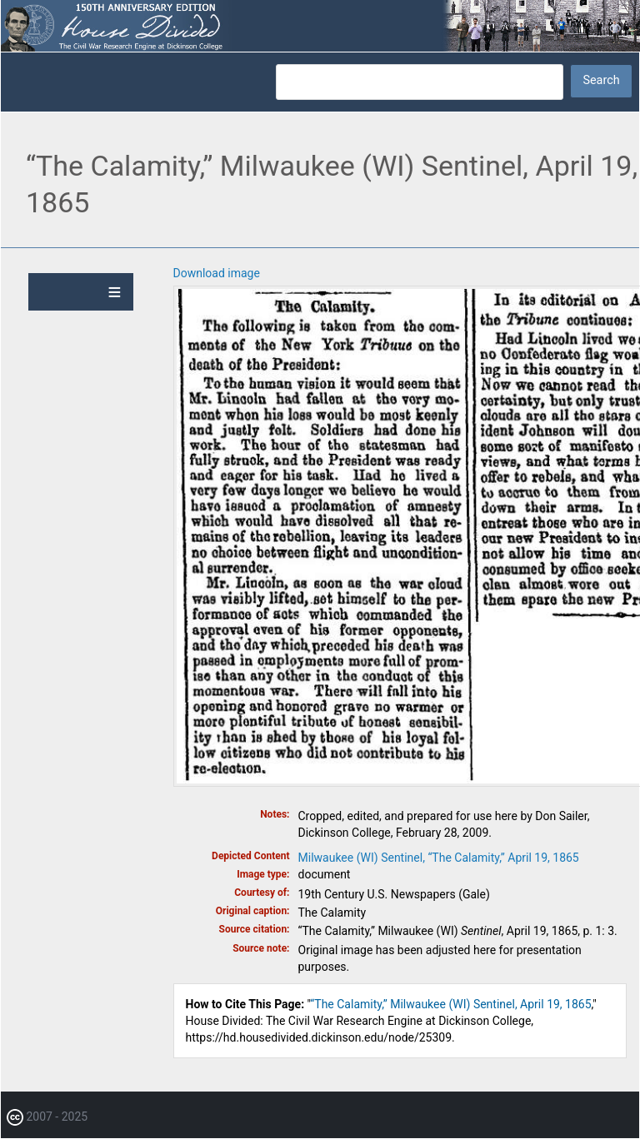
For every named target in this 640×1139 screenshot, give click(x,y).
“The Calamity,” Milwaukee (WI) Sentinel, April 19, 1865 (450, 1004)
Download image (216, 273)
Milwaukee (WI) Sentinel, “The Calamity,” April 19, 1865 (438, 857)
